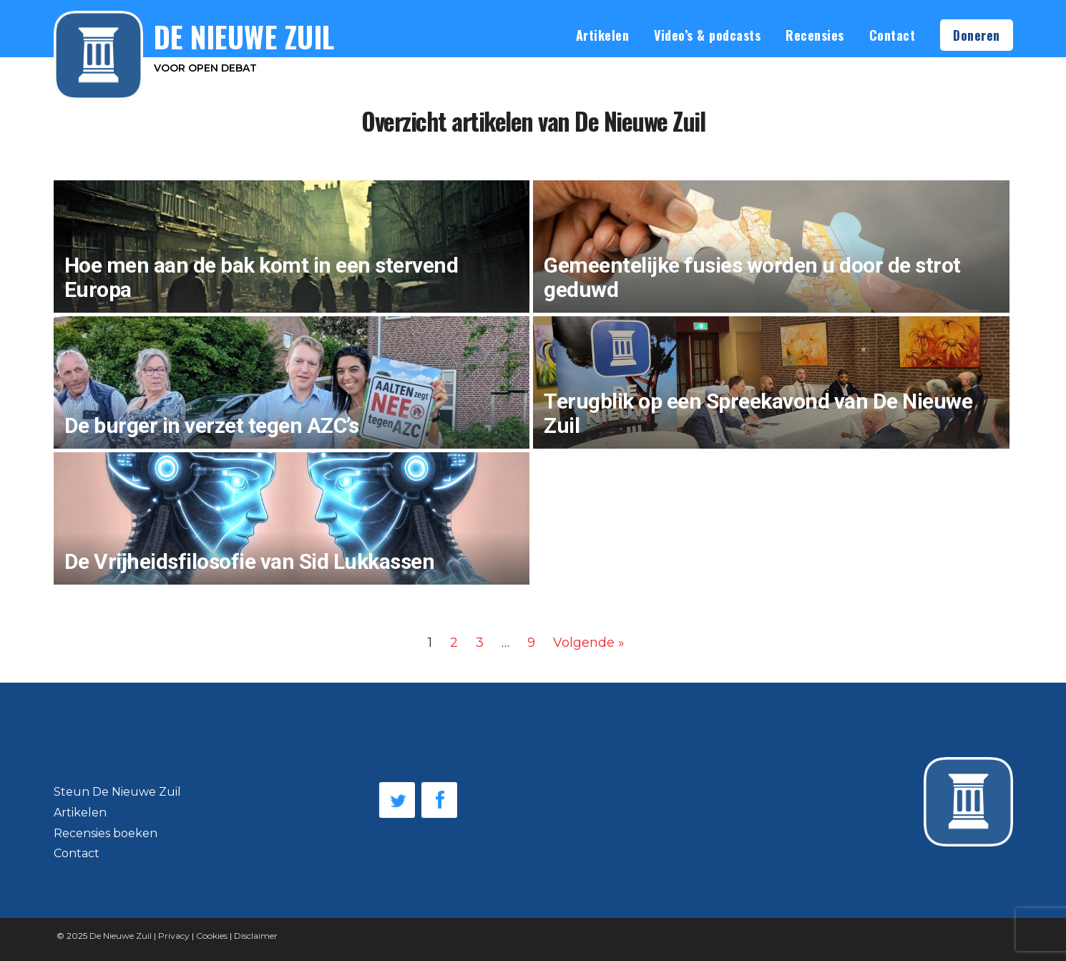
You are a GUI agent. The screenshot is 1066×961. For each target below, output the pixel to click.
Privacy (174, 935)
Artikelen (603, 35)
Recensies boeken (105, 833)
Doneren (976, 35)
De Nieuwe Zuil (120, 935)
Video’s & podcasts (707, 35)
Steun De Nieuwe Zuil (117, 792)
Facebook (439, 800)
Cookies (212, 935)
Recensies (815, 35)
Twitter (397, 800)
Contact (892, 35)
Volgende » (589, 642)
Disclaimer (256, 935)
